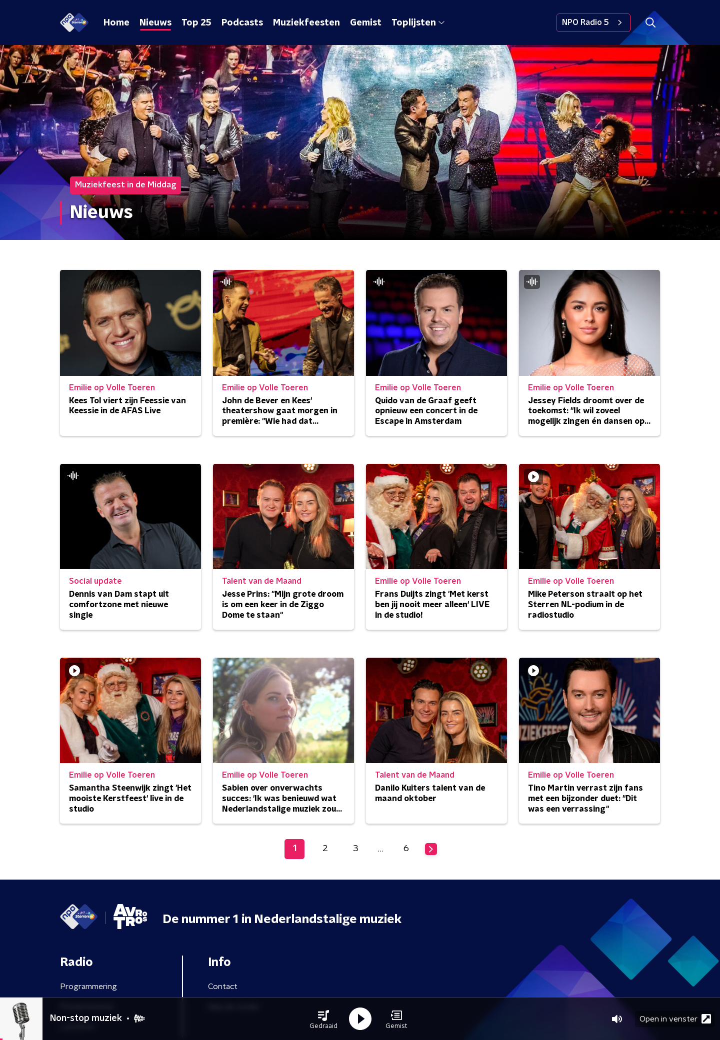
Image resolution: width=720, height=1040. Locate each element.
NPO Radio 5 (593, 22)
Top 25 (197, 22)
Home (117, 22)
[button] (324, 1019)
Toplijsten (418, 22)
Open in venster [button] (675, 1019)
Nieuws (156, 22)
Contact (223, 987)
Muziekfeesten (306, 22)
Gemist (366, 22)
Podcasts (242, 22)
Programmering (88, 987)
